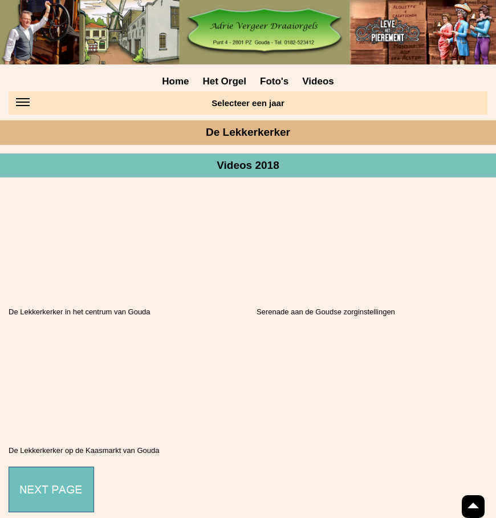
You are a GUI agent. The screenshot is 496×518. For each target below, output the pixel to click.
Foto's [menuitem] (274, 81)
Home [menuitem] (175, 81)
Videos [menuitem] (318, 81)
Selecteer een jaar (150, 105)
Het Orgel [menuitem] (224, 81)
